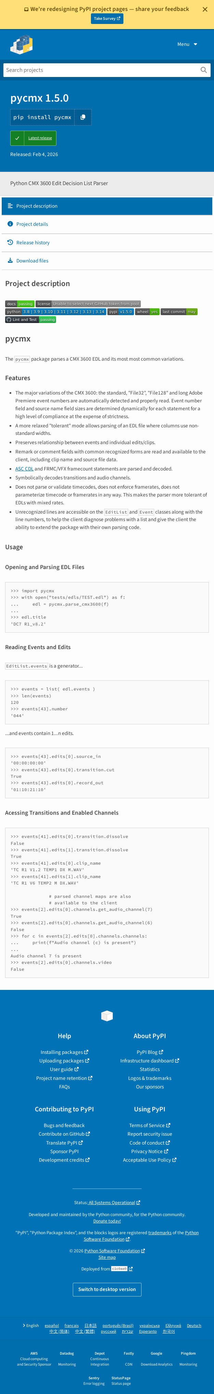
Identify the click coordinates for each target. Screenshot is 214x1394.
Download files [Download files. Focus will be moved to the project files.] (27, 260)
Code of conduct (147, 1143)
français (72, 1326)
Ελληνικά (173, 1326)
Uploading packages (61, 1060)
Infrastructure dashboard (147, 1060)
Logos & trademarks (149, 1078)
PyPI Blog (147, 1052)
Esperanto (148, 1331)
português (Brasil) (118, 1326)
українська (149, 1326)
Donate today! (107, 1221)
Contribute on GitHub (61, 1134)
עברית (127, 1331)
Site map (107, 1257)
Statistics (150, 1069)
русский (108, 1331)
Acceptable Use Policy (147, 1160)
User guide (61, 1069)
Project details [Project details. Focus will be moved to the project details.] (27, 224)
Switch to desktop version (107, 1289)
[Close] (205, 9)
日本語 (90, 1326)
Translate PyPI (61, 1143)
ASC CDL (24, 469)
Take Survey (105, 19)
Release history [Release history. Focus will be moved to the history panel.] (28, 242)
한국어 (169, 1331)
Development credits (61, 1160)
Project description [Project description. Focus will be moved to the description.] (32, 206)
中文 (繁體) (85, 1331)
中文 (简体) (59, 1331)
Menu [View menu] (188, 44)
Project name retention (61, 1078)
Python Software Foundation (112, 1251)
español (52, 1326)
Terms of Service (147, 1125)
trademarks (160, 1232)
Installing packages (62, 1052)
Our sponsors (150, 1086)
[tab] (107, 206)
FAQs (64, 1086)
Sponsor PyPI (64, 1151)
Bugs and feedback (64, 1125)
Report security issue (150, 1134)
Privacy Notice (147, 1151)
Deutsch (194, 1326)
